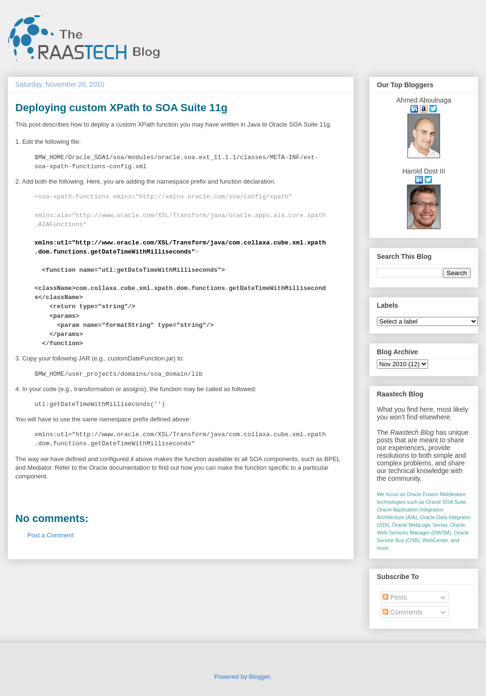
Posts (395, 597)
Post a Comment (50, 535)
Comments (403, 612)
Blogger (259, 676)
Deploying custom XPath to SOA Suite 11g (121, 108)
